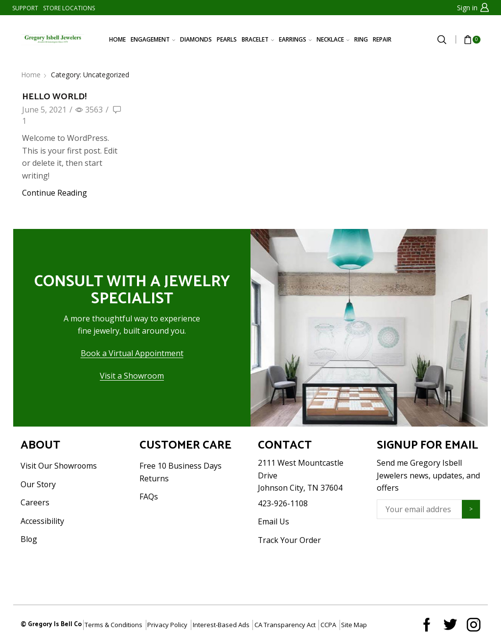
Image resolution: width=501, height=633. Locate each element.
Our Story (38, 484)
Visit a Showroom (132, 375)
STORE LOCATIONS (69, 8)
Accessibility (42, 521)
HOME (117, 39)
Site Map (354, 624)
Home (31, 74)
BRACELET (258, 39)
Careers (35, 502)
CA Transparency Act (285, 624)
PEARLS (227, 39)
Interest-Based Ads (221, 624)
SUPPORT (25, 8)
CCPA (328, 624)
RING (361, 39)
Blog (29, 539)
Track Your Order (289, 540)
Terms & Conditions (113, 624)
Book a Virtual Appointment (132, 353)
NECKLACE (333, 39)
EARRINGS (295, 39)
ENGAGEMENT (153, 39)
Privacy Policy (167, 624)
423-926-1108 (283, 503)
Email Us (273, 521)
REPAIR (382, 39)
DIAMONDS (196, 39)
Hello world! (54, 97)
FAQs (148, 496)
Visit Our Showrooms (59, 465)
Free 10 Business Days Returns (180, 472)
